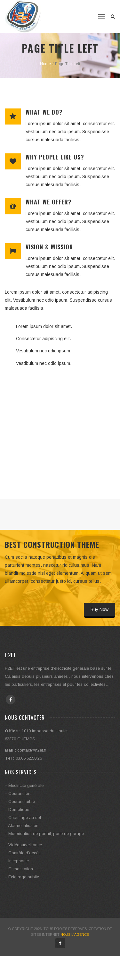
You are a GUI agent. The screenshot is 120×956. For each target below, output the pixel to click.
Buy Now (99, 609)
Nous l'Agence (74, 934)
